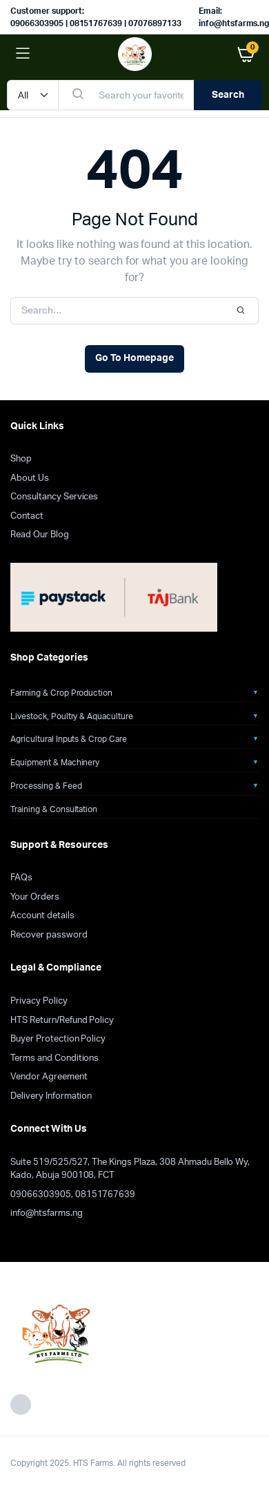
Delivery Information (51, 1096)
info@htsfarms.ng (46, 1213)
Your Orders (34, 897)
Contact (26, 516)
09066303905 (40, 1194)
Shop (21, 459)
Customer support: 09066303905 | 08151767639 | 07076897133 (95, 17)
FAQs (21, 877)
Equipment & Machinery (54, 762)
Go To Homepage (134, 358)
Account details (42, 915)
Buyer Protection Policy (58, 1039)
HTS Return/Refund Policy (62, 1020)
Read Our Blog (39, 534)
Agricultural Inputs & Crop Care (68, 739)
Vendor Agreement (49, 1077)
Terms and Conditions (54, 1058)
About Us (29, 478)
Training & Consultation (53, 809)
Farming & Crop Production (61, 693)
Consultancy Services (54, 497)
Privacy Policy (39, 1001)
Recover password (49, 935)
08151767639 (105, 1194)
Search (228, 95)
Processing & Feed (46, 786)
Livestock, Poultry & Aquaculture (71, 716)
